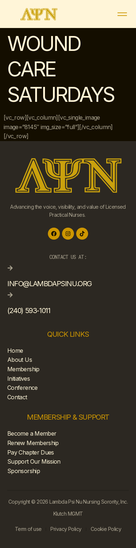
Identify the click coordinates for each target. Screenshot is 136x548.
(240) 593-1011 (28, 310)
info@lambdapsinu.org (49, 283)
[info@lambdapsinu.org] (10, 268)
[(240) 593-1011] (10, 295)
